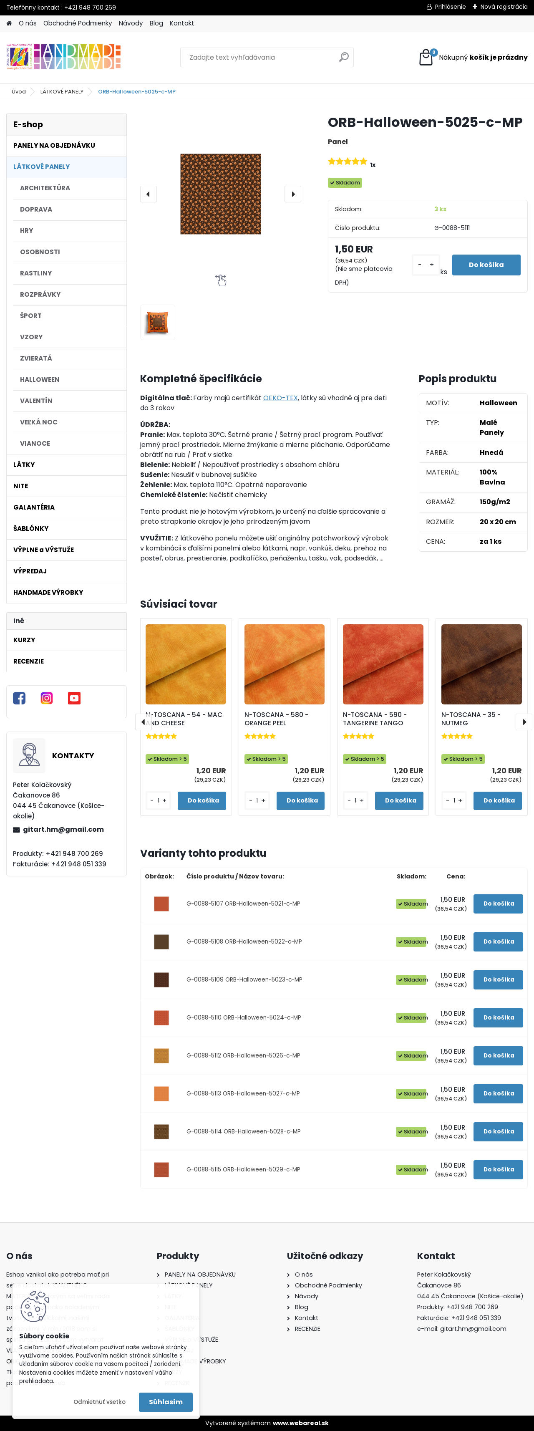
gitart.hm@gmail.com (63, 829)
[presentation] (148, 194)
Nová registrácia (504, 7)
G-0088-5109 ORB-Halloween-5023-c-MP (244, 980)
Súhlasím (166, 1402)
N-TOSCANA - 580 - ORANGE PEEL (276, 719)
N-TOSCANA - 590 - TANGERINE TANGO (375, 719)
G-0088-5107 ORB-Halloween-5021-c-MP (243, 904)
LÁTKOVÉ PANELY (61, 92)
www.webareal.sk (301, 1423)
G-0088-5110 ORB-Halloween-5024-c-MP (243, 1018)
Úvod (19, 92)
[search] (344, 60)
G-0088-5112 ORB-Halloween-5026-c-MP (243, 1056)
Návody (131, 23)
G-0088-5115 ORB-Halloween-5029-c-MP (243, 1170)
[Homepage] (9, 23)
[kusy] (425, 265)
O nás (28, 23)
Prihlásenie (450, 7)
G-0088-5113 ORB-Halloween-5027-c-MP (243, 1094)
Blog (156, 23)
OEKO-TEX (280, 398)
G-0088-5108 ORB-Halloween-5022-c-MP (244, 942)
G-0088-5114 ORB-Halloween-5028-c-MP (243, 1132)
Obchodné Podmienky (77, 23)
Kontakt (182, 23)
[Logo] (63, 57)
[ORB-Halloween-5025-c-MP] (220, 194)
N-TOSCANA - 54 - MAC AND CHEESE (184, 719)
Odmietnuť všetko (99, 1402)
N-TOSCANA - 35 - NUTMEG (471, 719)
